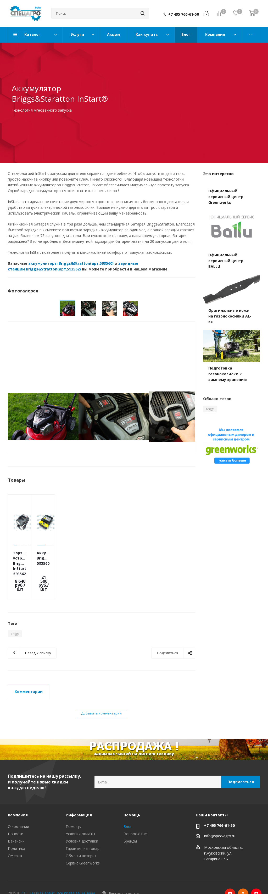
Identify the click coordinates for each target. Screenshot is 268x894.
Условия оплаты (80, 815)
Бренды (130, 822)
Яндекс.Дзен (256, 875)
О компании (18, 808)
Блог (128, 808)
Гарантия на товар (82, 830)
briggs (15, 615)
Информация (79, 796)
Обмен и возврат (81, 837)
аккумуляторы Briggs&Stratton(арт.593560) (71, 263)
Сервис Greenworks (83, 844)
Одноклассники (243, 875)
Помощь (73, 808)
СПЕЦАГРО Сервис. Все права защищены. (58, 874)
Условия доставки (82, 822)
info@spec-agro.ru (219, 817)
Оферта (15, 837)
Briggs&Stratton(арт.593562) (53, 269)
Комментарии (29, 673)
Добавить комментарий (101, 695)
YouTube (230, 875)
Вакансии (16, 822)
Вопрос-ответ (136, 815)
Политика (16, 830)
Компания (18, 796)
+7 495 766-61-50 (183, 14)
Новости (15, 815)
